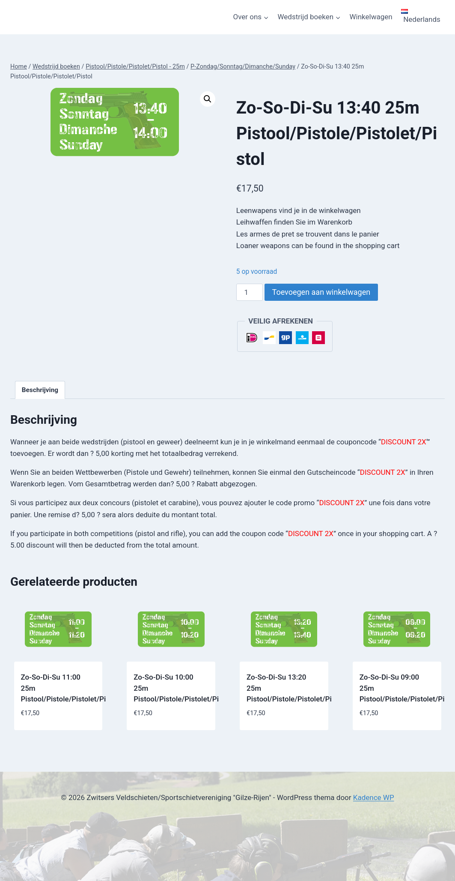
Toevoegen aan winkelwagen (321, 292)
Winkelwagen (371, 16)
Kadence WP (373, 797)
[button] (207, 99)
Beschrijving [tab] (40, 390)
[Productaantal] (249, 292)
